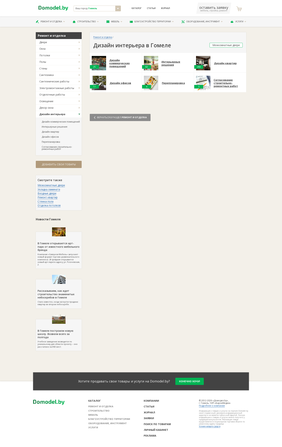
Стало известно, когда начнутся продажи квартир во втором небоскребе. (59, 292)
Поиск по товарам (157, 424)
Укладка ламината (49, 189)
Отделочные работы (52, 94)
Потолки (44, 55)
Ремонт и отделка (50, 21)
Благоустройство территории (152, 21)
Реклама (150, 435)
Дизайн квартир (50, 131)
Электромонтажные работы (56, 88)
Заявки (149, 418)
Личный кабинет (156, 429)
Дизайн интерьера (52, 114)
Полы (42, 61)
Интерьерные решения (54, 126)
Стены (43, 68)
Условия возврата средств (209, 426)
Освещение (46, 101)
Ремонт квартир (48, 197)
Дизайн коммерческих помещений (61, 121)
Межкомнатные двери (51, 185)
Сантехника (46, 75)
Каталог (137, 8)
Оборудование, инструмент (202, 21)
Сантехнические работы (54, 81)
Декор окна (46, 107)
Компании (151, 400)
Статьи (151, 8)
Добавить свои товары (59, 164)
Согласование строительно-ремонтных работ (57, 148)
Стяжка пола (45, 201)
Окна (42, 48)
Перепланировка (51, 141)
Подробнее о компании (212, 405)
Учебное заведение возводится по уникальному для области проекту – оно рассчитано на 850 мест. (59, 333)
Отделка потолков (49, 205)
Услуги (238, 21)
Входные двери (47, 193)
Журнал (165, 8)
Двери (43, 42)
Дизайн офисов (50, 136)
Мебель (114, 21)
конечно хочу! (189, 381)
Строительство (86, 21)
